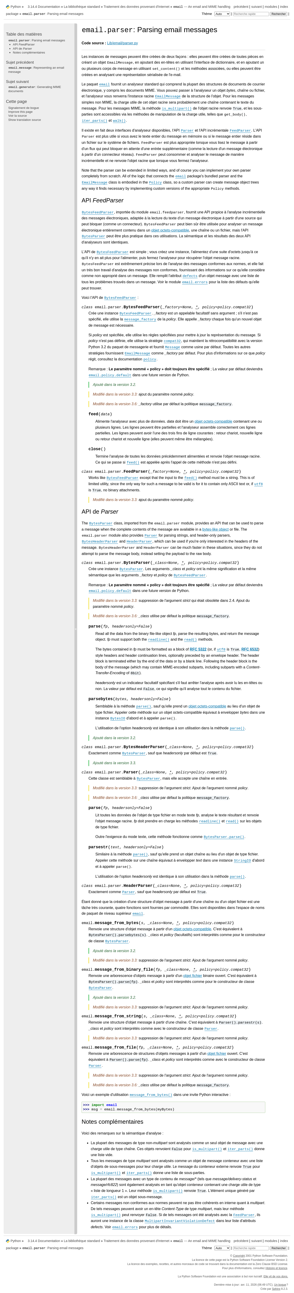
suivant (256, 6)
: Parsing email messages (52, 14)
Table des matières (24, 34)
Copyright (239, 1255)
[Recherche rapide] (251, 14)
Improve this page (20, 111)
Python (16, 6)
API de (22, 48)
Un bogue (280, 1284)
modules (271, 6)
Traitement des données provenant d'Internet (136, 6)
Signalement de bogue (23, 108)
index (284, 6)
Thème (216, 14)
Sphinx (276, 1288)
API (24, 44)
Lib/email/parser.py (122, 43)
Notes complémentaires (29, 52)
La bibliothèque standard (82, 6)
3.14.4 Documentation (44, 6)
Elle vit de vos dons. (275, 1276)
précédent (241, 6)
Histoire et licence (276, 1268)
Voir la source (17, 115)
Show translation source (24, 120)
